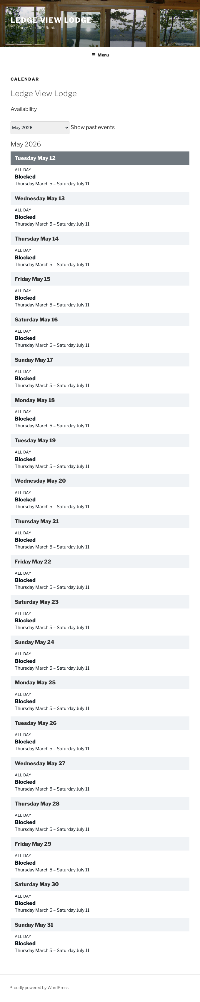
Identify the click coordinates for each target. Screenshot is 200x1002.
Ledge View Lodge (51, 20)
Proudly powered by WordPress (39, 987)
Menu (100, 54)
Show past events (93, 127)
